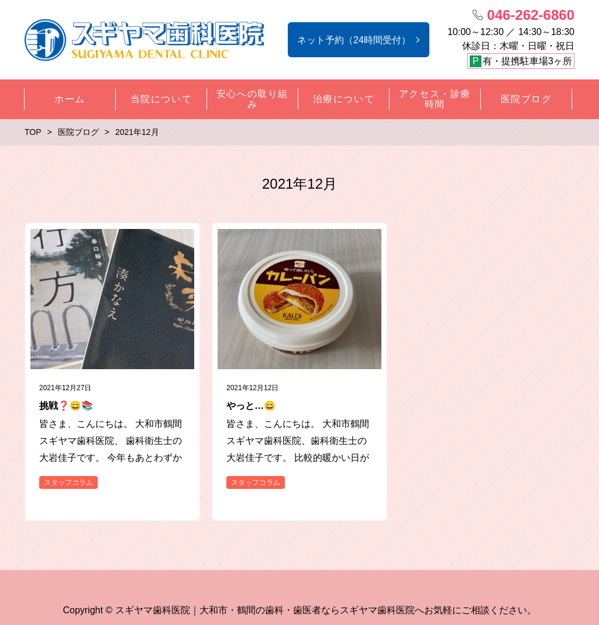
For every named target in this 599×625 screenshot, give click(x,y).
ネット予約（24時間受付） (354, 40)
